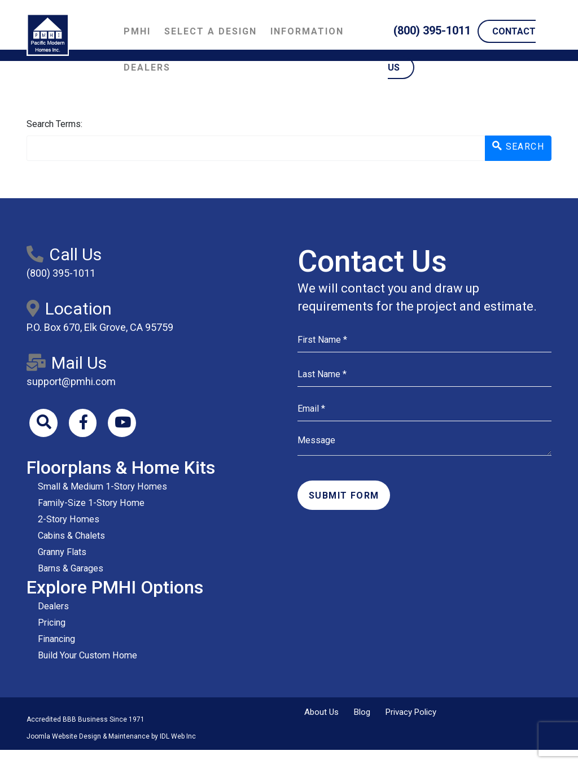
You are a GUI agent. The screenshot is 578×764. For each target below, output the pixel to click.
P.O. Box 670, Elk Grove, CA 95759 (100, 327)
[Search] (43, 423)
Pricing (51, 623)
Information (307, 31)
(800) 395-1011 (432, 30)
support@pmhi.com (71, 381)
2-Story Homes (68, 519)
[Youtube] (122, 423)
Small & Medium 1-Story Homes (101, 486)
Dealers (147, 67)
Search (518, 146)
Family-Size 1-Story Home (90, 502)
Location (69, 308)
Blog (362, 713)
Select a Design (210, 31)
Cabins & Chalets (71, 535)
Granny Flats (62, 552)
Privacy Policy (411, 713)
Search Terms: (54, 124)
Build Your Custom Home (86, 656)
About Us (321, 713)
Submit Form (344, 495)
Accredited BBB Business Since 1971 (85, 720)
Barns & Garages (70, 568)
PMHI (137, 31)
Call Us (64, 254)
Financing (56, 639)
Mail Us (67, 363)
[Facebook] (83, 423)
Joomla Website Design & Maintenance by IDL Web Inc (111, 737)
